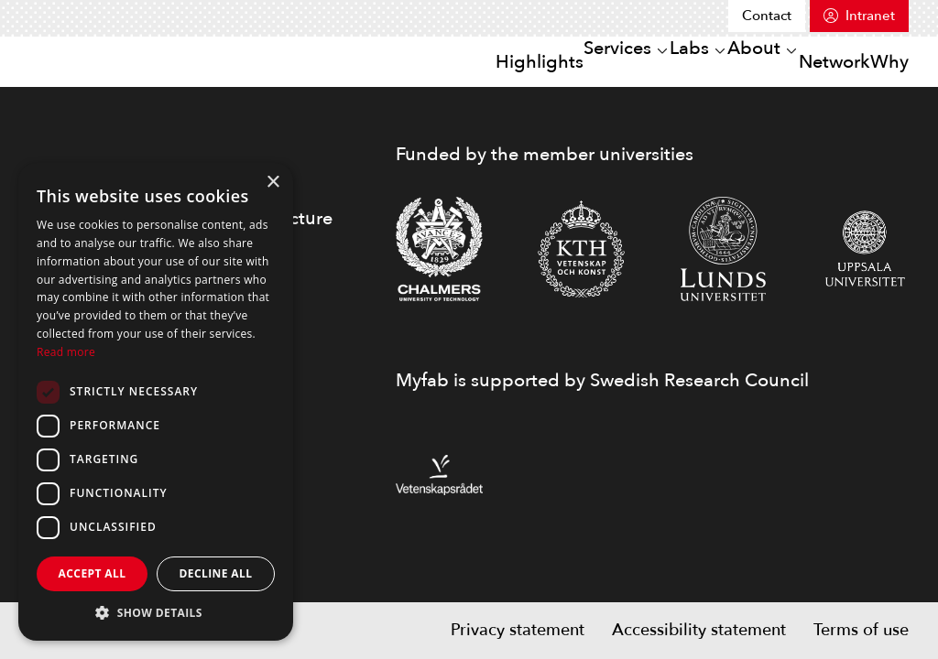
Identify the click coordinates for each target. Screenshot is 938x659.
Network (800, 60)
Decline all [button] (216, 573)
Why (877, 60)
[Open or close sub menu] (559, 62)
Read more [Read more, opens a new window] (66, 352)
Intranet (870, 15)
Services (517, 60)
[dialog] (155, 402)
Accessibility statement (699, 630)
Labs (611, 60)
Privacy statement (517, 630)
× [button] (272, 182)
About (698, 60)
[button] (156, 612)
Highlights (419, 60)
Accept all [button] (92, 573)
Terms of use (861, 630)
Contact (766, 15)
